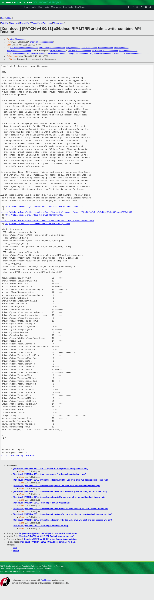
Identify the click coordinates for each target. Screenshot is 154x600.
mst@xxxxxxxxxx (105, 48)
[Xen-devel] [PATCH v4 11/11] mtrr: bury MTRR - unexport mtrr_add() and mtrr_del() (50, 468)
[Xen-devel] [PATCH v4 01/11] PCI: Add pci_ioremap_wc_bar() (40, 526)
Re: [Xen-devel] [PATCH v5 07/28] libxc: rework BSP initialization (48, 533)
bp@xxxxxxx (117, 53)
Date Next (14, 23)
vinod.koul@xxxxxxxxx (16, 53)
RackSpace (45, 580)
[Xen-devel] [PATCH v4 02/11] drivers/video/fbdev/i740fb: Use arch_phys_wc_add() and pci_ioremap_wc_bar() (62, 520)
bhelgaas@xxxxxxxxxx (78, 53)
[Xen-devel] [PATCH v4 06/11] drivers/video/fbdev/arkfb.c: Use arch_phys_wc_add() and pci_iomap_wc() (60, 491)
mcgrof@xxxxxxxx (58, 50)
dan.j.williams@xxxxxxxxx (100, 53)
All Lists (9, 18)
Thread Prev (25, 23)
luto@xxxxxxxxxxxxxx (128, 50)
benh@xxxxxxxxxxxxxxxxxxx (19, 50)
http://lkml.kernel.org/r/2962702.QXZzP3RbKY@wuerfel (34, 215)
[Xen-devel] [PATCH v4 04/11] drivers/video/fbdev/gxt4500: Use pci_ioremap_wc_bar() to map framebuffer (60, 508)
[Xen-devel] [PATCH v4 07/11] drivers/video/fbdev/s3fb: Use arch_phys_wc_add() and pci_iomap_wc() (58, 497)
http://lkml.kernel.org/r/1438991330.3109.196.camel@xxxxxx (37, 223)
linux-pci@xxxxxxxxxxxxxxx (79, 50)
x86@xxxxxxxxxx (73, 48)
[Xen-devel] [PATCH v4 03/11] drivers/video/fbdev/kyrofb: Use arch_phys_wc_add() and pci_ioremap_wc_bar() (62, 514)
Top (2, 18)
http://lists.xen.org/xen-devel (17, 455)
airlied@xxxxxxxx (121, 48)
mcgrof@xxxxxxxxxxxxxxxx (41, 42)
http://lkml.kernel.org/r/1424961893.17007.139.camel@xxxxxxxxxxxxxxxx (44, 206)
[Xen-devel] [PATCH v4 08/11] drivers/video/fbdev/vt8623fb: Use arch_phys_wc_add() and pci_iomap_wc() (60, 480)
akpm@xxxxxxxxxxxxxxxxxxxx (136, 53)
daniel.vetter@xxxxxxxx (58, 53)
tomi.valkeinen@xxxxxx (37, 53)
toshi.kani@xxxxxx (89, 48)
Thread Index (59, 23)
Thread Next (36, 23)
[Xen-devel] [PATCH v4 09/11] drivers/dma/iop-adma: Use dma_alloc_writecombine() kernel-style (56, 486)
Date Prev (5, 23)
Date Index (47, 23)
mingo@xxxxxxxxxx (18, 39)
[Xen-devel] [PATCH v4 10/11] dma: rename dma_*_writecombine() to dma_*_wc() (49, 474)
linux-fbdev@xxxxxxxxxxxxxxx (52, 48)
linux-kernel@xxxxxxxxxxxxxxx (105, 50)
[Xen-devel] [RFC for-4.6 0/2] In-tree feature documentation (50, 539)
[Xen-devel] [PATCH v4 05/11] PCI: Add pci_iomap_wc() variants (41, 503)
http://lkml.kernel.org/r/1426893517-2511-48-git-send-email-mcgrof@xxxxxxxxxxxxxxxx (47, 220)
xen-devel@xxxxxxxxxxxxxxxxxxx (24, 48)
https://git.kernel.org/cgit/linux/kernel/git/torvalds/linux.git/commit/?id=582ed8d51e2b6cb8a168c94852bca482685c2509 (66, 212)
